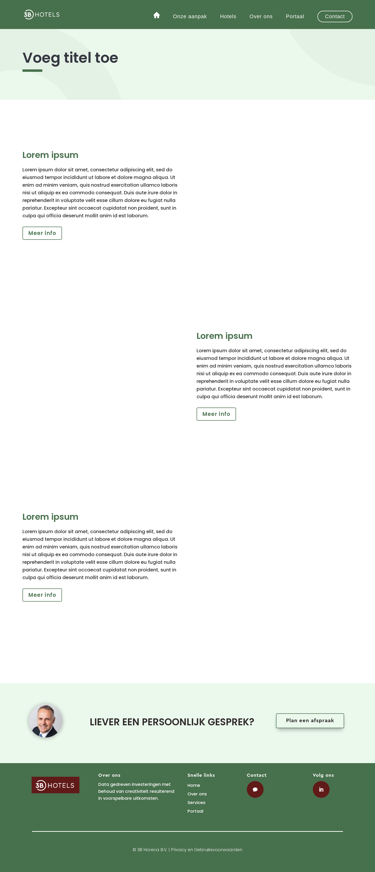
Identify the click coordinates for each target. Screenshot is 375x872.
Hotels (228, 17)
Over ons (261, 17)
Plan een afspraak (310, 720)
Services (196, 802)
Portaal (295, 17)
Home (194, 785)
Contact (335, 16)
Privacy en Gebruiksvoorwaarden (206, 850)
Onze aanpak (190, 17)
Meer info (42, 233)
